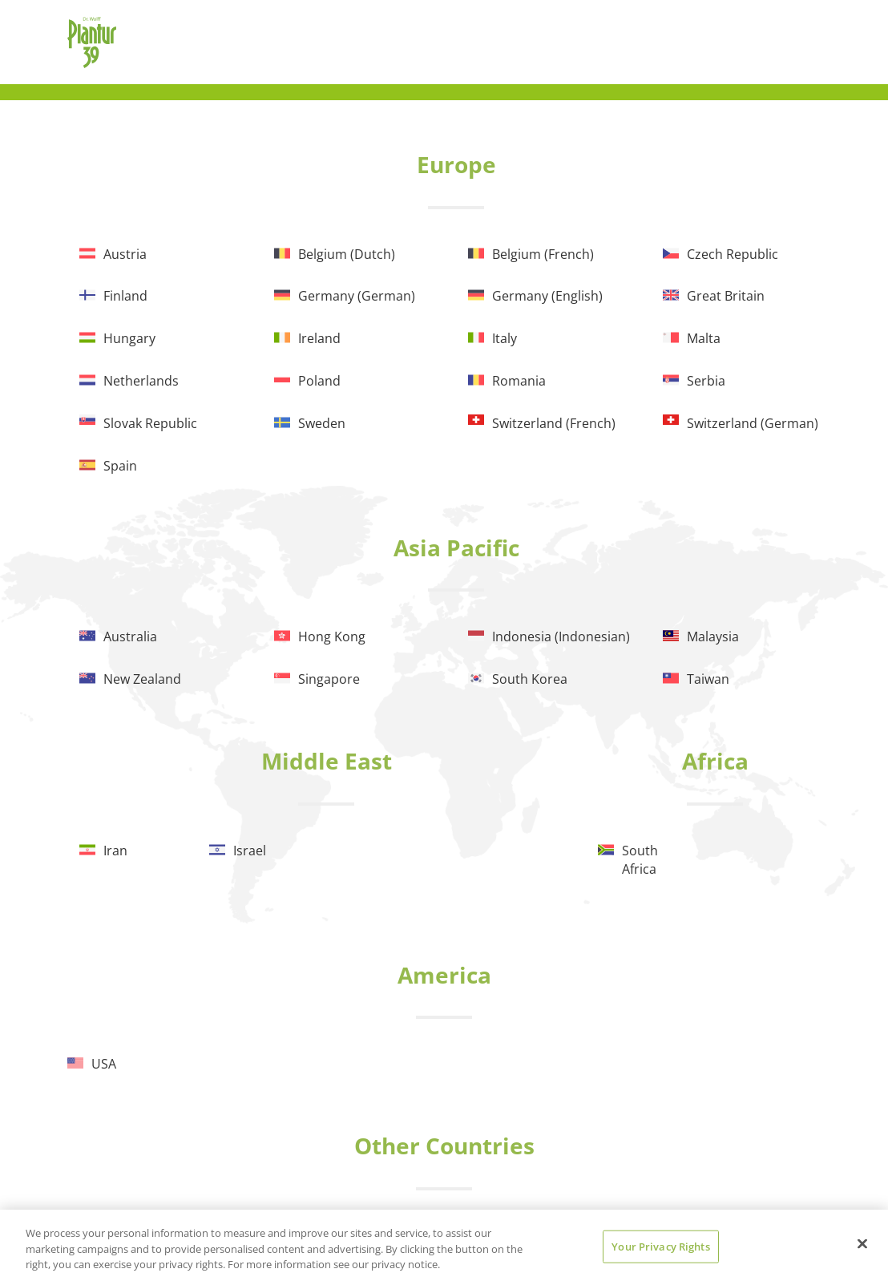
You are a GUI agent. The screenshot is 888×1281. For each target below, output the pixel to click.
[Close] (862, 1243)
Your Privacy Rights (660, 1246)
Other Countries (444, 1145)
